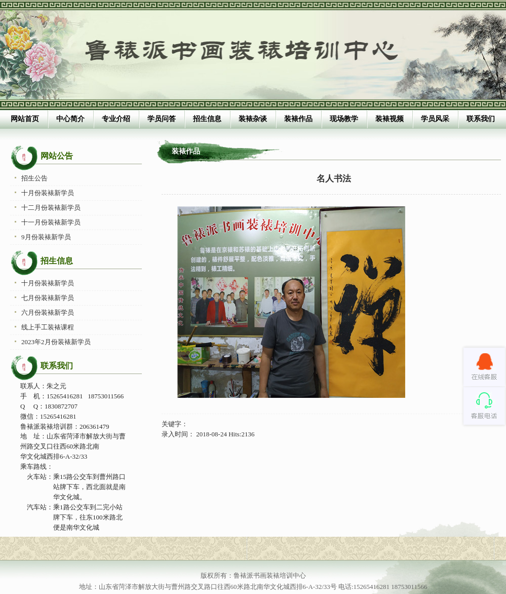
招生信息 (207, 119)
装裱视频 (389, 119)
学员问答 (161, 119)
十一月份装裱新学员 (51, 222)
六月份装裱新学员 (47, 312)
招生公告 (34, 178)
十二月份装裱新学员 (51, 207)
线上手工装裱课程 (47, 327)
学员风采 (435, 119)
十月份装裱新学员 (47, 193)
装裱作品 (298, 119)
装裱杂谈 (253, 119)
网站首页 (25, 119)
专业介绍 (116, 119)
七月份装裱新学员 (47, 298)
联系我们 (480, 119)
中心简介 (70, 119)
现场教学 (344, 119)
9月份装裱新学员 (46, 237)
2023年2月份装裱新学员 (56, 342)
